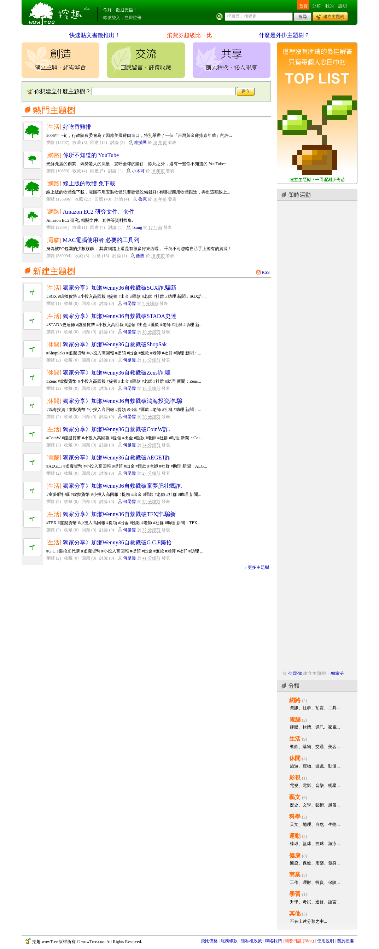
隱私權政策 (251, 940)
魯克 (142, 199)
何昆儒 (129, 303)
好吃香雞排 (77, 127)
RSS (266, 272)
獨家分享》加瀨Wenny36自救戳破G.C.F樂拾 (117, 542)
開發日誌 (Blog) (299, 940)
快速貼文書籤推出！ (94, 35)
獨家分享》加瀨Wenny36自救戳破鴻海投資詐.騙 (122, 401)
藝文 (295, 797)
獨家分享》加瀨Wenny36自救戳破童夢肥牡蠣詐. (122, 486)
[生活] (54, 127)
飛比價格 (209, 940)
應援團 (140, 142)
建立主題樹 (333, 16)
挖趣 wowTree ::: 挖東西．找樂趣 (56, 12)
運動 (295, 836)
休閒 (295, 758)
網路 (295, 700)
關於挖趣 (345, 940)
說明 (342, 6)
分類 (316, 6)
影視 (295, 778)
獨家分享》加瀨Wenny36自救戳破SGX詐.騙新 (119, 288)
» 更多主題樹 (257, 567)
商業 (295, 875)
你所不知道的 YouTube (91, 155)
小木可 (138, 170)
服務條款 (229, 940)
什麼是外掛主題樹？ (284, 35)
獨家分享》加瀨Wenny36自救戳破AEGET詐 (117, 458)
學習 (295, 894)
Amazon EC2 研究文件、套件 (99, 212)
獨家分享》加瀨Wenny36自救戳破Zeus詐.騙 (116, 373)
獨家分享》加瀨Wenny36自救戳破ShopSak (115, 344)
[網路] (54, 155)
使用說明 (325, 940)
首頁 (303, 6)
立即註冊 (132, 17)
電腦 (295, 720)
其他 (295, 913)
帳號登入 (111, 17)
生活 (295, 739)
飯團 (140, 255)
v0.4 (86, 9)
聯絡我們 (273, 940)
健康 (295, 855)
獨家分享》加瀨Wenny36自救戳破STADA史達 (119, 316)
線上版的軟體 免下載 (89, 183)
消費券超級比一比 (189, 35)
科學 (295, 817)
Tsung (137, 227)
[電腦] (54, 240)
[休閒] (54, 344)
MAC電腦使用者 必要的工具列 (101, 240)
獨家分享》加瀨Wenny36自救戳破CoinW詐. (116, 429)
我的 (329, 6)
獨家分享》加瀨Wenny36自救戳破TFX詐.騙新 (119, 514)
